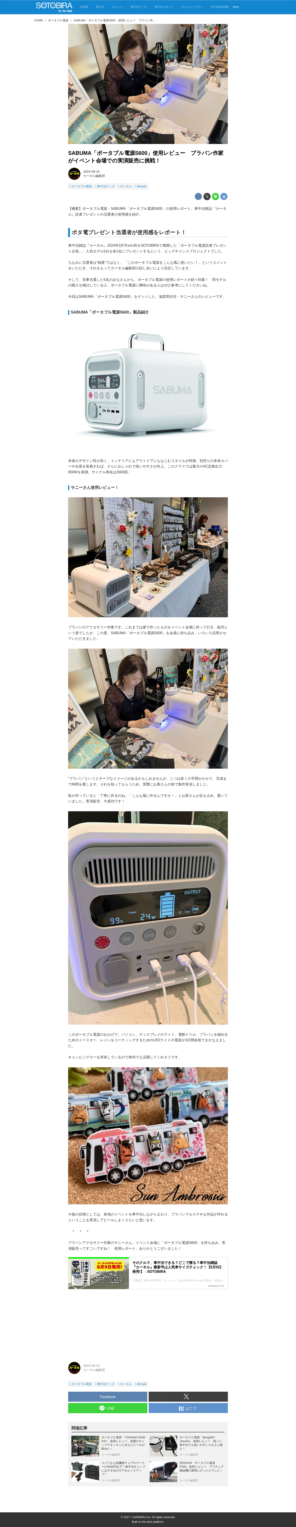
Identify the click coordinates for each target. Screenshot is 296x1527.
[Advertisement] (148, 1324)
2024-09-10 (91, 171)
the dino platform (152, 1521)
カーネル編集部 (94, 176)
